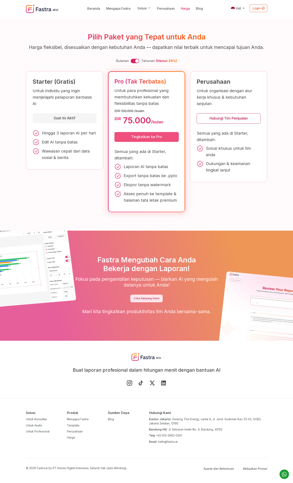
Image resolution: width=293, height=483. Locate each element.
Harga (185, 8)
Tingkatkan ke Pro (146, 137)
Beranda (93, 8)
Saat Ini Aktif (64, 118)
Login (258, 8)
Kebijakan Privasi (255, 468)
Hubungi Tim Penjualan (229, 118)
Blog (199, 8)
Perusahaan (166, 8)
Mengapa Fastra (118, 8)
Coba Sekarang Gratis (146, 298)
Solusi (142, 8)
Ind (236, 8)
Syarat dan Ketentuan (219, 468)
